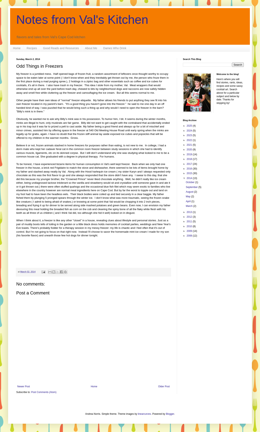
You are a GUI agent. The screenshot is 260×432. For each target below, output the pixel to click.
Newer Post (23, 386)
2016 (190, 168)
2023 (190, 135)
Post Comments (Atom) (43, 392)
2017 (190, 164)
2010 (190, 226)
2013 (190, 212)
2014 (190, 178)
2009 (190, 231)
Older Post (164, 386)
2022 (190, 140)
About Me (91, 48)
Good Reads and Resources (61, 48)
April (188, 201)
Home (16, 48)
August (190, 191)
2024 (190, 130)
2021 (190, 144)
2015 (190, 173)
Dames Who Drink (114, 48)
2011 (190, 221)
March (189, 206)
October (190, 182)
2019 (190, 154)
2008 (190, 235)
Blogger (170, 413)
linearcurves (144, 413)
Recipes (32, 48)
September (192, 187)
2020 (190, 149)
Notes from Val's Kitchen (82, 19)
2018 (190, 159)
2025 (190, 125)
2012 (190, 216)
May (188, 196)
